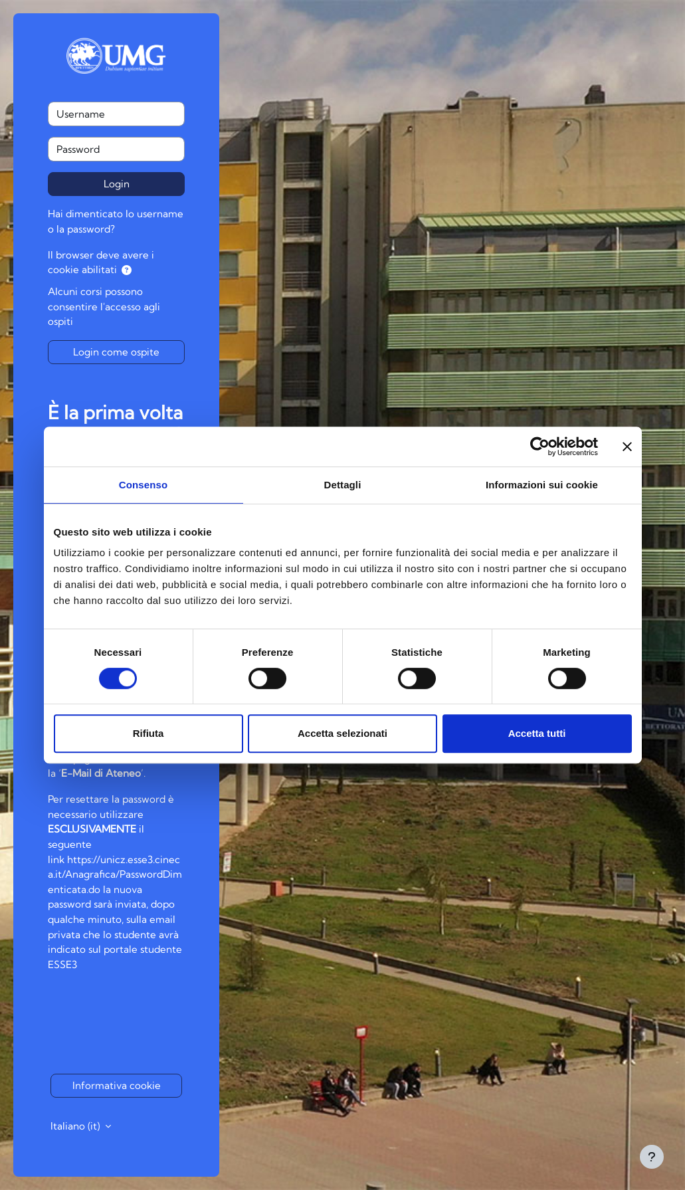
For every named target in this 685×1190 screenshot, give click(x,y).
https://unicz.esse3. (111, 859)
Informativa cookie (116, 1085)
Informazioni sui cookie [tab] (542, 484)
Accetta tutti (537, 733)
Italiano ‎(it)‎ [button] (76, 1126)
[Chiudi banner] (627, 446)
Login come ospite (116, 352)
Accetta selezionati (342, 733)
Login (117, 183)
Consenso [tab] (143, 484)
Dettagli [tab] (342, 484)
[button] (127, 270)
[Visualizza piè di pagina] (652, 1157)
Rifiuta (148, 733)
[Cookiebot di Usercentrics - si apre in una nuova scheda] (540, 446)
